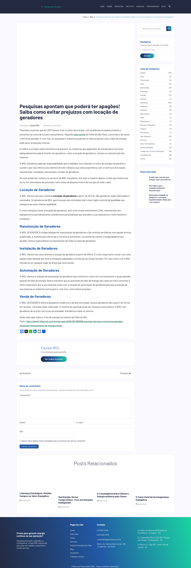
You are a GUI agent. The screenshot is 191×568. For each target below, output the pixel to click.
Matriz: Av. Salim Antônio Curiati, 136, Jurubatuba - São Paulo (111, 545)
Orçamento (74, 553)
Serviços (118, 6)
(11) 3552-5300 (102, 530)
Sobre (109, 6)
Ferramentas (152, 6)
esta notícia (79, 134)
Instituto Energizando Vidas (81, 545)
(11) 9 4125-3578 (103, 535)
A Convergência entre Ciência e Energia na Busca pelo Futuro (113, 495)
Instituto (130, 6)
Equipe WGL (35, 125)
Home (102, 6)
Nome (23, 422)
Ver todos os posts (54, 359)
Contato (139, 6)
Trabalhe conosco (77, 556)
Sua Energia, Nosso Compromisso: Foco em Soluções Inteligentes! (75, 500)
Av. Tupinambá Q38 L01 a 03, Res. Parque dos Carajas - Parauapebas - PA (153, 538)
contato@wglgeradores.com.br (109, 539)
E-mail (80, 422)
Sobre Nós (74, 534)
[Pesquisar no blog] (168, 28)
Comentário (25, 395)
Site (21, 431)
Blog (164, 6)
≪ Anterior (25, 373)
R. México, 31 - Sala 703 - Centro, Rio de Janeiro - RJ (153, 545)
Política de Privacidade (81, 566)
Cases (72, 538)
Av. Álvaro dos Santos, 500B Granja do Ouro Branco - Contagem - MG (152, 531)
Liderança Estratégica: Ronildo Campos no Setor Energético (36, 494)
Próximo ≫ (125, 373)
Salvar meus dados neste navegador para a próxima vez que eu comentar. (54, 441)
